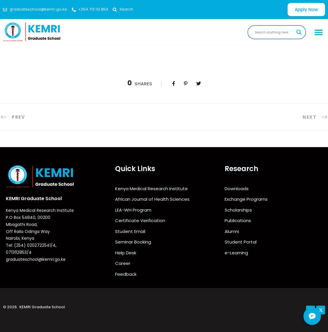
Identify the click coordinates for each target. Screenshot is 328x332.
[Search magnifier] (299, 32)
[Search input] (274, 32)
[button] (318, 32)
